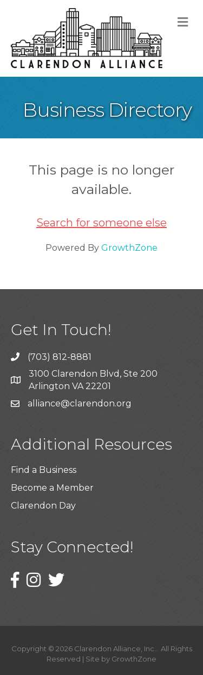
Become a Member (52, 488)
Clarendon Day (43, 505)
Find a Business (43, 470)
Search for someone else (101, 222)
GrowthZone (129, 248)
